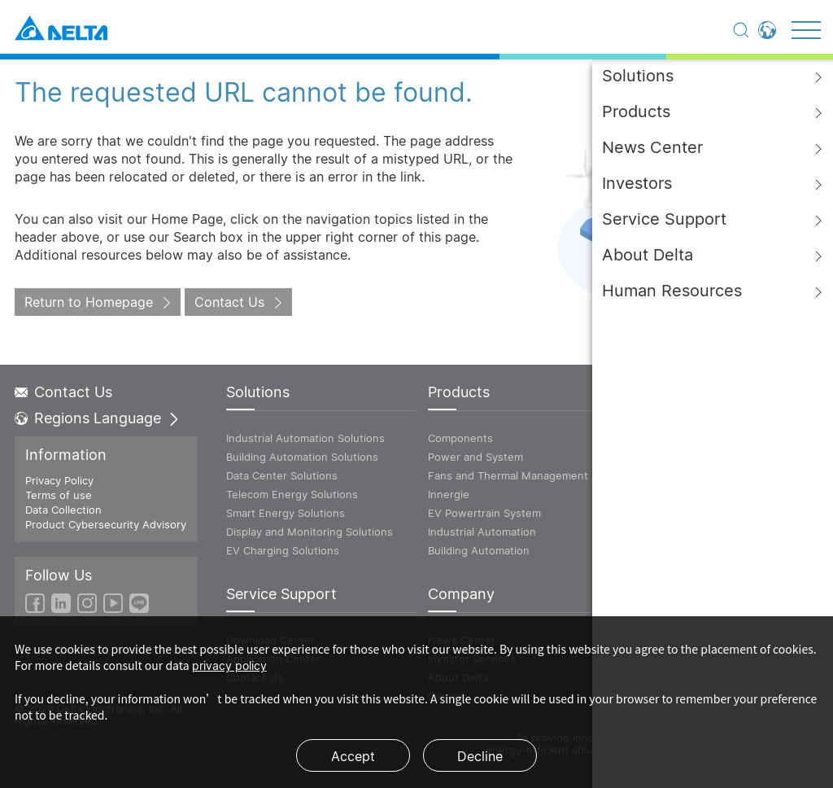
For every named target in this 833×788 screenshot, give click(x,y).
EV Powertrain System (484, 512)
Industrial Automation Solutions (305, 437)
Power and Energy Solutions (695, 456)
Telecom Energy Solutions (292, 494)
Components (460, 437)
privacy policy (229, 665)
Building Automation (479, 550)
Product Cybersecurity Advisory (105, 524)
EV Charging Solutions (282, 550)
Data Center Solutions (282, 475)
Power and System (475, 456)
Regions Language (98, 418)
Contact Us (229, 302)
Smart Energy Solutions (285, 512)
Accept (353, 756)
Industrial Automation (482, 531)
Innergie (448, 494)
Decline (480, 756)
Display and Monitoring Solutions (309, 531)
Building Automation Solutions (302, 456)
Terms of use (58, 494)
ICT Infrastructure (668, 437)
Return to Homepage (88, 302)
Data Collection (63, 509)
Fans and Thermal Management (508, 475)
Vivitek (640, 475)
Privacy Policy (59, 480)
